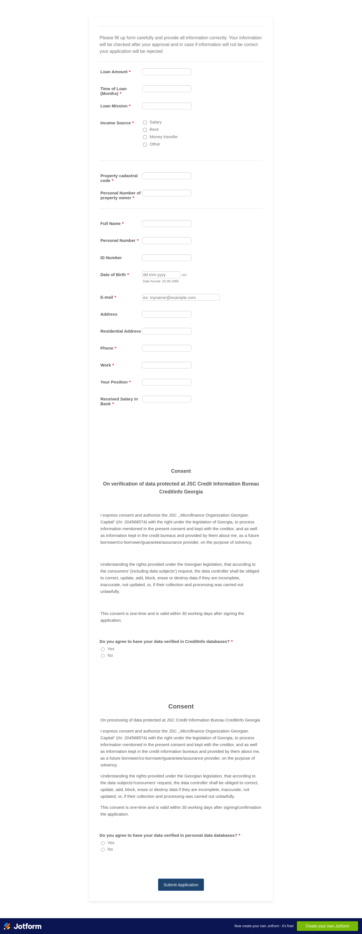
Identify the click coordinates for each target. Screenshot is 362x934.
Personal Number (119, 240)
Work (107, 365)
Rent (154, 129)
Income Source (117, 122)
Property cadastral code (119, 178)
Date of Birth (114, 274)
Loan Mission (115, 105)
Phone (108, 348)
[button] (184, 275)
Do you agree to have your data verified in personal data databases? (170, 835)
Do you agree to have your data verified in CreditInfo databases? (166, 641)
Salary (156, 122)
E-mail (108, 297)
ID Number (111, 257)
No (110, 655)
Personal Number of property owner (120, 195)
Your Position (115, 382)
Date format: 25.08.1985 (161, 281)
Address (108, 314)
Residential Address (120, 331)
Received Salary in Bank (119, 401)
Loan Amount (115, 71)
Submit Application (180, 884)
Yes (110, 648)
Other (155, 144)
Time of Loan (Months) (113, 91)
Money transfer (164, 136)
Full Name (112, 223)
